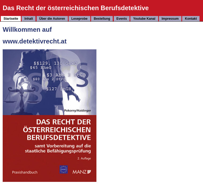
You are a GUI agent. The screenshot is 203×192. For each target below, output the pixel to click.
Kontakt (191, 19)
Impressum (170, 19)
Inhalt (28, 19)
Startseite (10, 19)
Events (121, 19)
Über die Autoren (52, 19)
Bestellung (102, 19)
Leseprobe (79, 19)
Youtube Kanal (144, 19)
